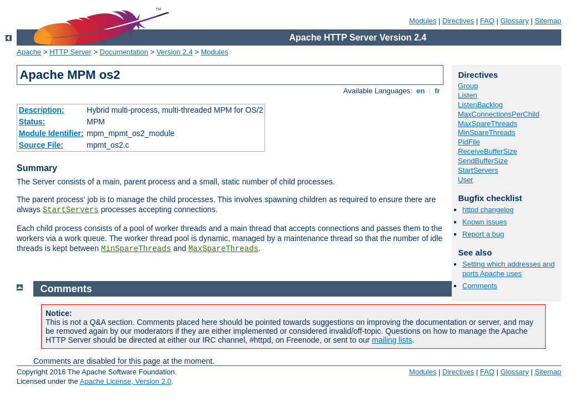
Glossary (514, 21)
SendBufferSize (483, 161)
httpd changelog (488, 209)
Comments (479, 286)
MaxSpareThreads (223, 248)
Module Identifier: (51, 133)
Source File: (41, 145)
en (421, 91)
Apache (29, 52)
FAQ (487, 21)
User (465, 180)
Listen (467, 95)
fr (437, 91)
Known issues (484, 222)
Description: (41, 110)
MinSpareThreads (136, 248)
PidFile (469, 142)
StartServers (71, 209)
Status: (32, 121)
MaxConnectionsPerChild (499, 114)
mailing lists (392, 339)
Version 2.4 (175, 52)
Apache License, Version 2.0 (125, 381)
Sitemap (548, 21)
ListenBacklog (480, 105)
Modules (422, 21)
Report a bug (483, 234)
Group (468, 86)
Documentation (123, 52)
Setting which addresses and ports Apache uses (508, 269)
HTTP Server (70, 52)
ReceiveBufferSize (487, 151)
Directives (458, 21)
